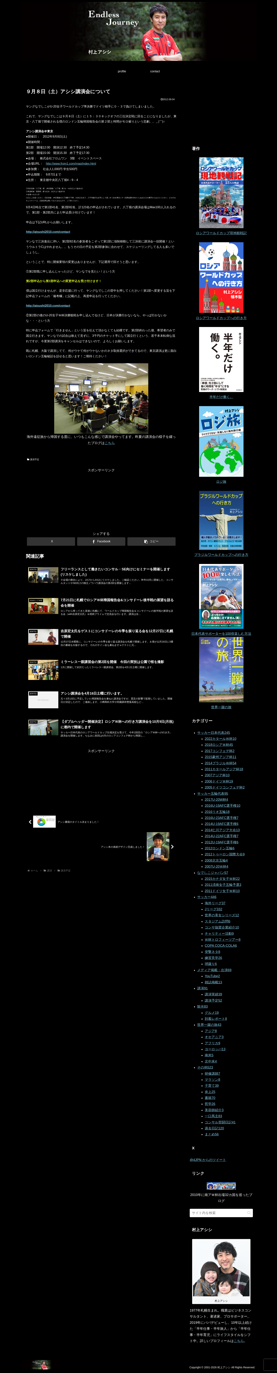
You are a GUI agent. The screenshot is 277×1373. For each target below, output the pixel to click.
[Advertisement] (101, 499)
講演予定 (33, 459)
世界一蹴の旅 (221, 707)
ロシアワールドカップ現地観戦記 (221, 233)
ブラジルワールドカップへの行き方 (221, 555)
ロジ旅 (221, 482)
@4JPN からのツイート (208, 1160)
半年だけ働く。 (221, 397)
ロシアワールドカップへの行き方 (221, 318)
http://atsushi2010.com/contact (48, 231)
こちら (110, 443)
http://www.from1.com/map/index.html (71, 163)
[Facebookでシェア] (101, 541)
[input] (221, 1213)
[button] (151, 541)
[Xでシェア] (51, 541)
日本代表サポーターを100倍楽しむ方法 (221, 634)
